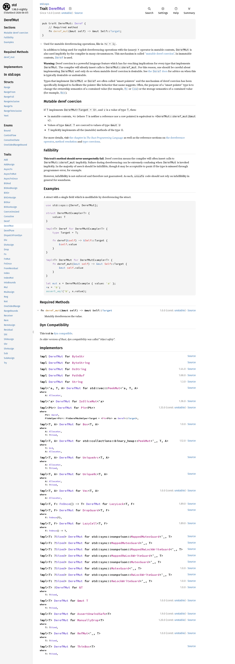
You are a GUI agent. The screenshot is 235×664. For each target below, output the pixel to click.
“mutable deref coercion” (159, 53)
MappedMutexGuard (145, 536)
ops (47, 4)
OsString (79, 369)
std (14, 5)
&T (81, 587)
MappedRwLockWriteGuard (150, 549)
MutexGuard (140, 562)
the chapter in (96, 137)
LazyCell (90, 523)
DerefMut (56, 356)
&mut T (82, 600)
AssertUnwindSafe (91, 614)
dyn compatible (63, 333)
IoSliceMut (88, 401)
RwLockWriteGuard (145, 575)
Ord (51, 448)
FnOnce (64, 504)
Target (115, 31)
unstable (66, 12)
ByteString (81, 363)
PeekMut (114, 388)
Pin (83, 408)
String (77, 382)
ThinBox (83, 646)
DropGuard (91, 510)
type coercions (91, 141)
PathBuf (78, 375)
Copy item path (70, 8)
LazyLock (116, 504)
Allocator (55, 395)
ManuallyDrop (88, 620)
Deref (79, 23)
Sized (53, 434)
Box (85, 424)
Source (79, 12)
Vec (85, 491)
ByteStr (78, 356)
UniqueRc (90, 474)
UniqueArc (91, 457)
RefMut (82, 633)
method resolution (66, 141)
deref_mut (60, 31)
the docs (157, 71)
